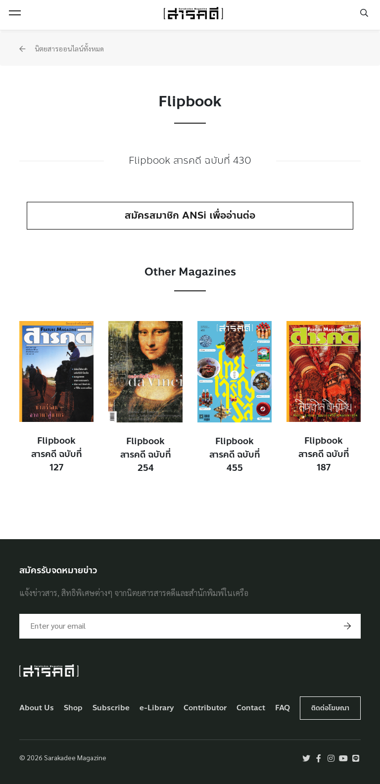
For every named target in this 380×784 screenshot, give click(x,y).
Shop (73, 708)
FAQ (282, 708)
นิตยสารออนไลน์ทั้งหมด (61, 48)
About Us (36, 708)
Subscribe (111, 708)
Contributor (205, 708)
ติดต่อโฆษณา (330, 708)
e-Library (157, 708)
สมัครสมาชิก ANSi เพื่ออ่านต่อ (190, 215)
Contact (251, 708)
